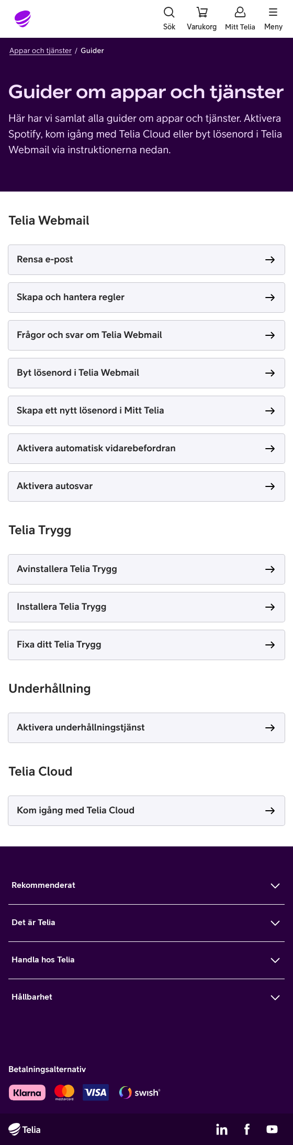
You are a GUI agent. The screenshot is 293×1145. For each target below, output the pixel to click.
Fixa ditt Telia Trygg (59, 644)
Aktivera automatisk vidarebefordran (96, 447)
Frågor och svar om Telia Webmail (89, 334)
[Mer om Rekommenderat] (146, 885)
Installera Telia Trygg (61, 606)
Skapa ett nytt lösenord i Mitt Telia (90, 410)
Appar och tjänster (40, 50)
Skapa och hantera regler (71, 296)
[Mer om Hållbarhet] (146, 997)
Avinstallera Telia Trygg (67, 568)
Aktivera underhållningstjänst (81, 727)
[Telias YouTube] (272, 1129)
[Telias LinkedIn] (221, 1129)
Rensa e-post (45, 258)
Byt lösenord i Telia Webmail (78, 372)
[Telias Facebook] (247, 1129)
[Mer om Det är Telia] (146, 923)
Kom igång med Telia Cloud (75, 809)
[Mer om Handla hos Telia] (146, 960)
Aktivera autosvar (55, 485)
